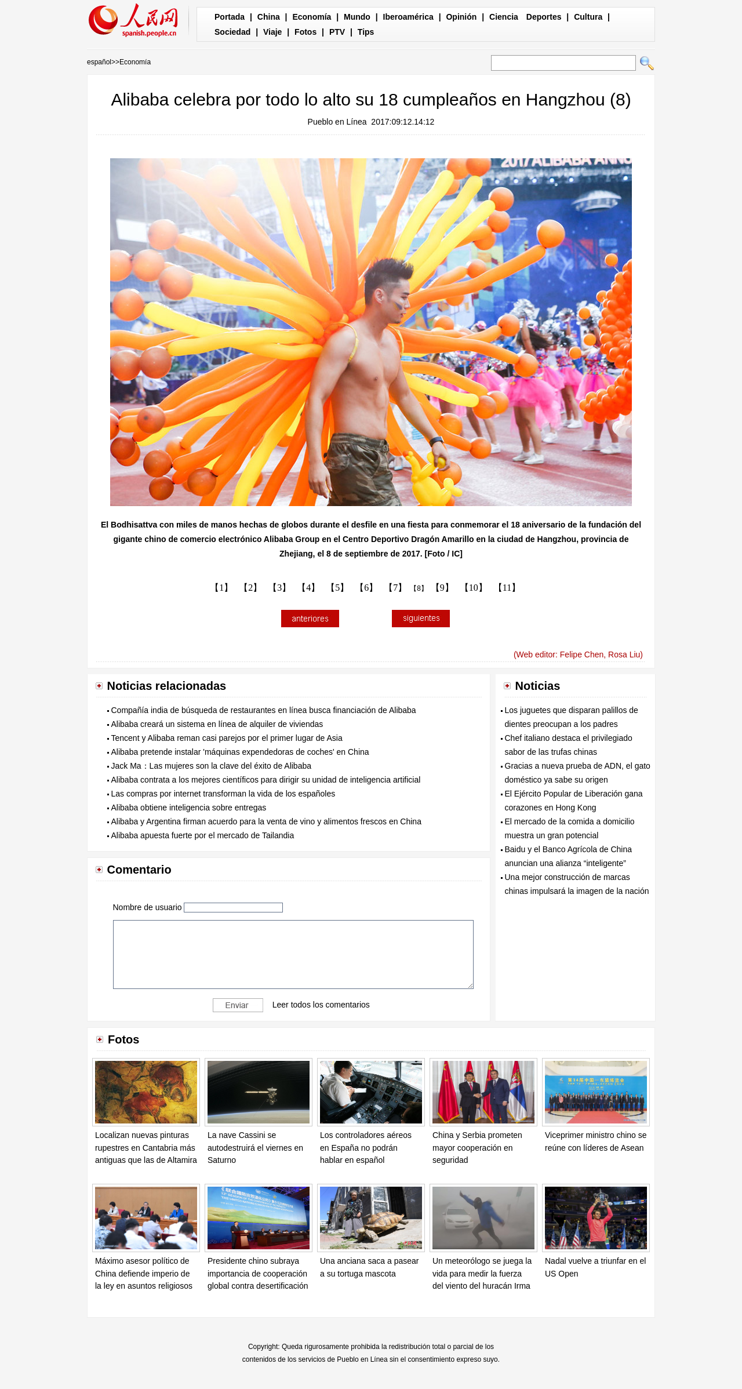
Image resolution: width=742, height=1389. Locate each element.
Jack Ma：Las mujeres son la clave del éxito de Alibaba (211, 765)
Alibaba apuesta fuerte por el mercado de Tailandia (202, 835)
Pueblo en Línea (337, 121)
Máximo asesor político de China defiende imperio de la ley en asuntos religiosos (143, 1273)
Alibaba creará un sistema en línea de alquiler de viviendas (217, 724)
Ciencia (503, 16)
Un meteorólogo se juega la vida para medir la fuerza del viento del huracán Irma (482, 1273)
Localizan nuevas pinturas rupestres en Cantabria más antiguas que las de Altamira (146, 1147)
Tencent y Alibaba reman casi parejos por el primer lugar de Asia (227, 738)
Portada (229, 16)
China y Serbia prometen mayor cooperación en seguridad (477, 1147)
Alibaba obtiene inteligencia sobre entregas (189, 807)
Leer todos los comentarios (321, 1004)
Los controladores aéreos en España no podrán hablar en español (366, 1147)
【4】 (308, 587)
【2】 (250, 587)
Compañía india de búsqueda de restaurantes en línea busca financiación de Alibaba (263, 710)
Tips (366, 32)
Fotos (305, 32)
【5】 (337, 587)
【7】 (395, 587)
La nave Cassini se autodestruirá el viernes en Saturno (255, 1147)
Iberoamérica (408, 16)
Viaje (272, 32)
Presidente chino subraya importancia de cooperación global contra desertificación (258, 1273)
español (99, 62)
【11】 (507, 587)
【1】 (221, 587)
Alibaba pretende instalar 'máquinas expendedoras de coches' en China (240, 752)
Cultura (588, 16)
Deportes (544, 16)
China (268, 16)
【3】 (279, 587)
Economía (311, 16)
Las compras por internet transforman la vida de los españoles (223, 793)
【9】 (442, 587)
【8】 (419, 588)
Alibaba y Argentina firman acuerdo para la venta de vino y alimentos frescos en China (266, 821)
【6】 (366, 587)
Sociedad (232, 32)
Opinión (461, 16)
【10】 (474, 587)
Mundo (357, 16)
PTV (337, 32)
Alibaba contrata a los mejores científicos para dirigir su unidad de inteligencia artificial (266, 779)
